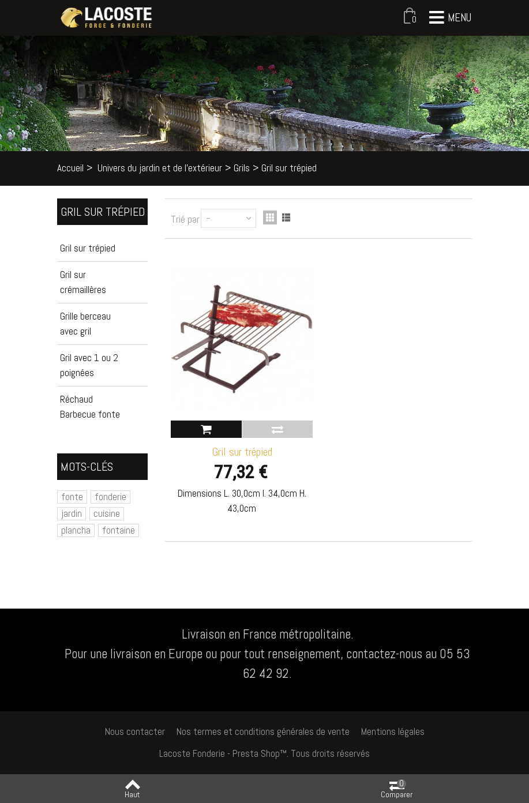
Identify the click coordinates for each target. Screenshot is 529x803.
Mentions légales (393, 731)
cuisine (106, 513)
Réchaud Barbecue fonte (90, 407)
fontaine (118, 530)
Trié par (185, 219)
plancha (76, 530)
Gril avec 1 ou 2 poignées (89, 365)
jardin (71, 513)
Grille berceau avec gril (85, 323)
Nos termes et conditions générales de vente (263, 731)
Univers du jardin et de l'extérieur (159, 168)
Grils (242, 168)
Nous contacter (135, 731)
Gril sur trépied (87, 248)
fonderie (110, 496)
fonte (72, 496)
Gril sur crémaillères (83, 282)
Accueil (70, 168)
